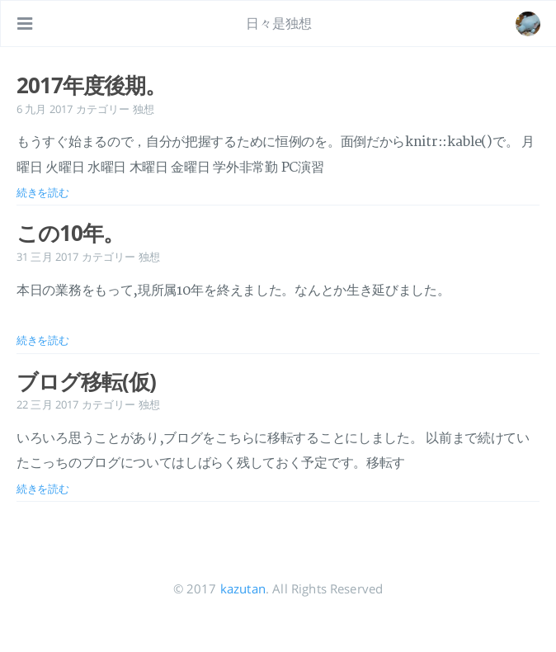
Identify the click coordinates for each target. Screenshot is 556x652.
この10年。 (70, 233)
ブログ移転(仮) (86, 381)
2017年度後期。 (91, 85)
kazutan (243, 588)
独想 (143, 109)
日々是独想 (279, 23)
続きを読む (42, 192)
